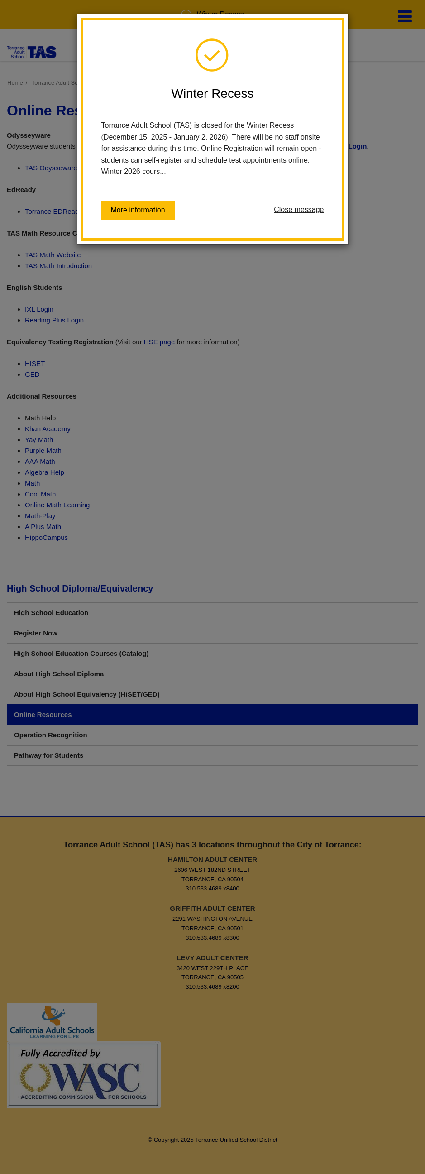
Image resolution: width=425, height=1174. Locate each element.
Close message (299, 209)
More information (138, 210)
